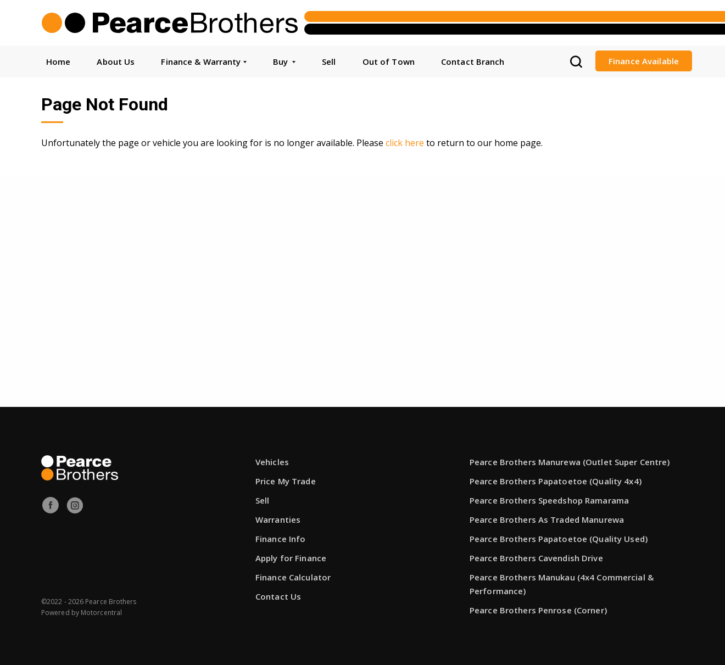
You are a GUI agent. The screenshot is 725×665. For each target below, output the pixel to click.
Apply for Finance (290, 557)
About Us (116, 61)
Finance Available (644, 60)
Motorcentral (101, 612)
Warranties (277, 519)
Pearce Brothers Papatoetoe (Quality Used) (559, 538)
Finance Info (280, 538)
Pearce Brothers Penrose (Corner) (538, 610)
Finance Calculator (293, 577)
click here (405, 143)
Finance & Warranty (203, 61)
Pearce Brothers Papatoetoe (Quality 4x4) (556, 481)
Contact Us (278, 596)
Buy (284, 61)
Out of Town (388, 61)
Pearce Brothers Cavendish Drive (536, 557)
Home (58, 61)
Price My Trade (285, 481)
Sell (329, 61)
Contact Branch (473, 61)
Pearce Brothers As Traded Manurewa (547, 519)
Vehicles (272, 461)
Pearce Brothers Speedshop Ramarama (549, 500)
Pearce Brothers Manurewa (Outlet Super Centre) (570, 461)
